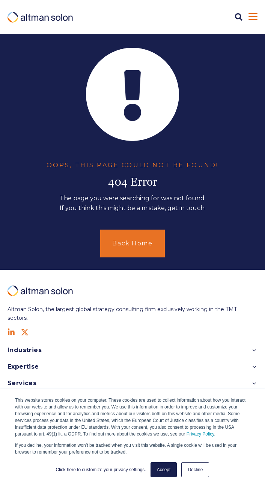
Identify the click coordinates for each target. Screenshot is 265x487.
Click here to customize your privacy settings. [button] (101, 469)
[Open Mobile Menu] (252, 16)
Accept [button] (164, 469)
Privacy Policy (200, 434)
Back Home (132, 243)
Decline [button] (195, 469)
